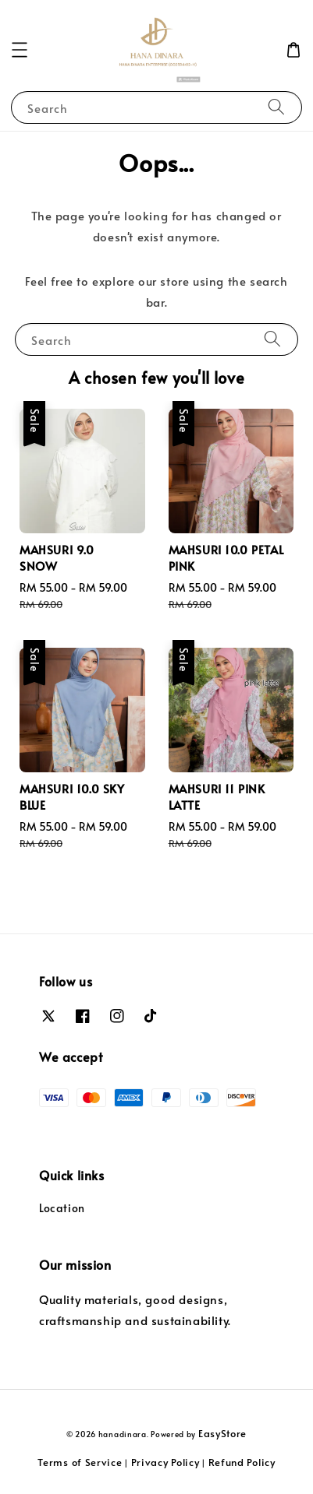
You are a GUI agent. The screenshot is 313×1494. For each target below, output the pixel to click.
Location (62, 1207)
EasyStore (222, 1433)
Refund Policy (242, 1462)
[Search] (276, 107)
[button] (19, 50)
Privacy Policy (165, 1462)
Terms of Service (79, 1462)
